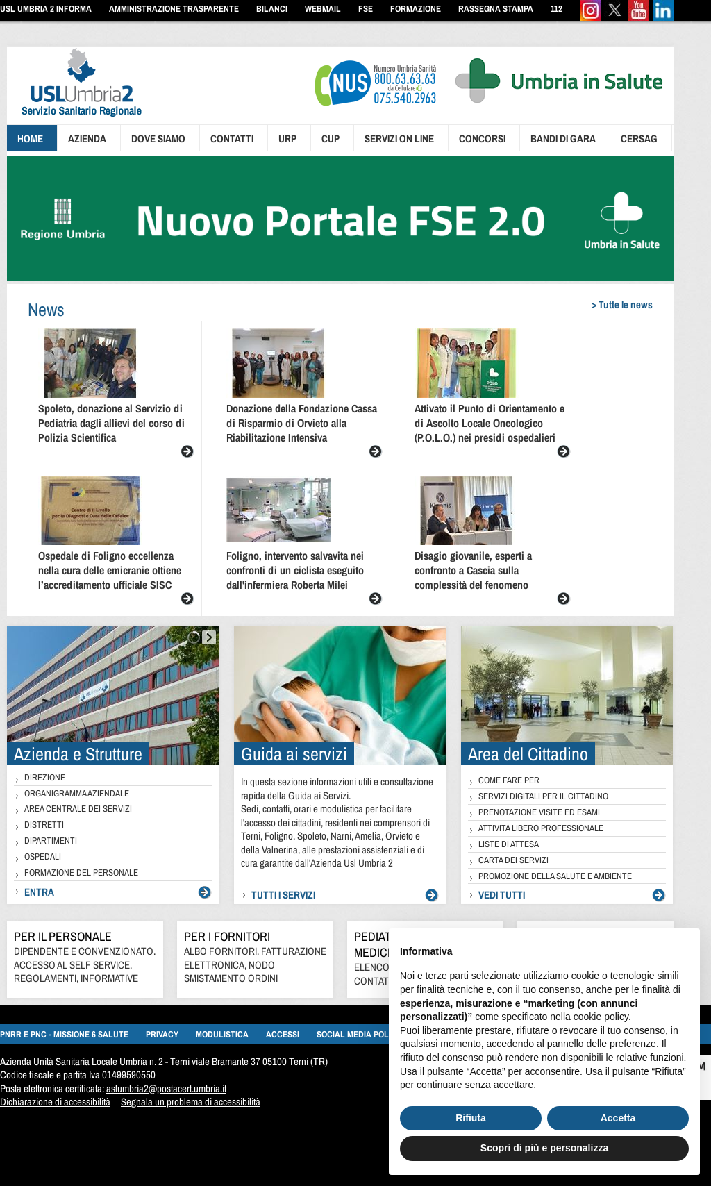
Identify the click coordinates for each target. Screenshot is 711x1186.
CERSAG (639, 138)
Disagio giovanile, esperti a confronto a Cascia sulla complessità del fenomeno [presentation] (473, 570)
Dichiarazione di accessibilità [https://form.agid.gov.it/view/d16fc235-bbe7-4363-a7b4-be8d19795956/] (55, 1101)
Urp (287, 138)
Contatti (231, 138)
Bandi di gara (563, 138)
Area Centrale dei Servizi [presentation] (78, 809)
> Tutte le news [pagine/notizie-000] (622, 304)
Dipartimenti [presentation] (50, 840)
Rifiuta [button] (470, 1118)
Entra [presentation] (39, 892)
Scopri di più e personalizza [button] (544, 1147)
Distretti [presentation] (44, 824)
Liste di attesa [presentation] (508, 844)
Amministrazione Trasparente (174, 9)
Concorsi (482, 138)
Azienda (87, 138)
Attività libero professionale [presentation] (540, 828)
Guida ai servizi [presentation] (294, 754)
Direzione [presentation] (44, 777)
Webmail (323, 9)
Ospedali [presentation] (42, 856)
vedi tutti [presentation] (501, 894)
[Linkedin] (663, 18)
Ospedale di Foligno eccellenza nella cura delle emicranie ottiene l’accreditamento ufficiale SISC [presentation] (109, 570)
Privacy (162, 1034)
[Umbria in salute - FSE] (340, 277)
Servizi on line (399, 138)
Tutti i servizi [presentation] (283, 894)
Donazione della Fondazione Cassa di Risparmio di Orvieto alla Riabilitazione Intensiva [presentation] (301, 423)
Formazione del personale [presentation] (81, 872)
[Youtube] (638, 18)
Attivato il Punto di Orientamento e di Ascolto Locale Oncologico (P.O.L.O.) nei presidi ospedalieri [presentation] (489, 423)
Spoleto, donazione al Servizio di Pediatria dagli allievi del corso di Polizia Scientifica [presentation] (111, 423)
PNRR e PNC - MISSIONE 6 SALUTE (64, 1034)
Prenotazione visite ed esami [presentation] (539, 812)
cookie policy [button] (601, 1016)
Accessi (282, 1034)
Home (30, 138)
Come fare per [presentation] (508, 780)
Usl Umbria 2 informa (46, 9)
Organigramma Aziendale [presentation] (76, 793)
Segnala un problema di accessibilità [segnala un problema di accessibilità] (190, 1101)
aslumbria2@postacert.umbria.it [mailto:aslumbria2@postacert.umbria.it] (166, 1088)
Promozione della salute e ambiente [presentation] (555, 876)
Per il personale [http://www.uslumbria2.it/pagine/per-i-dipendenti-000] (63, 936)
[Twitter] (614, 18)
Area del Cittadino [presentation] (528, 754)
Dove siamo (158, 138)
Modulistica (222, 1034)
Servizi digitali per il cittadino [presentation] (543, 796)
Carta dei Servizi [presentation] (513, 860)
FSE (365, 9)
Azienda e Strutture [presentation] (78, 754)
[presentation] (74, 118)
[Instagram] (590, 18)
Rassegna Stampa (495, 9)
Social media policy (359, 1034)
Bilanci (271, 9)
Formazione (415, 9)
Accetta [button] (618, 1118)
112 (556, 9)
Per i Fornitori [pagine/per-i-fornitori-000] (227, 936)
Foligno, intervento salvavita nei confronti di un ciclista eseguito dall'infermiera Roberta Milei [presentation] (295, 570)
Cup (330, 138)
